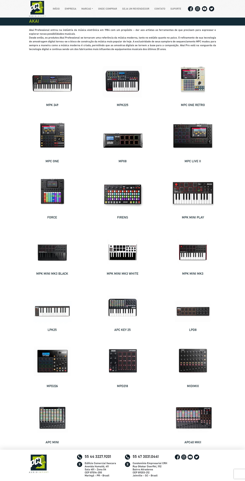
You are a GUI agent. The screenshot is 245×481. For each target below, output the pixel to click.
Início (57, 8)
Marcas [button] (86, 9)
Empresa (70, 9)
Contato (159, 9)
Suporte (175, 9)
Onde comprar (107, 9)
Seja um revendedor (135, 9)
